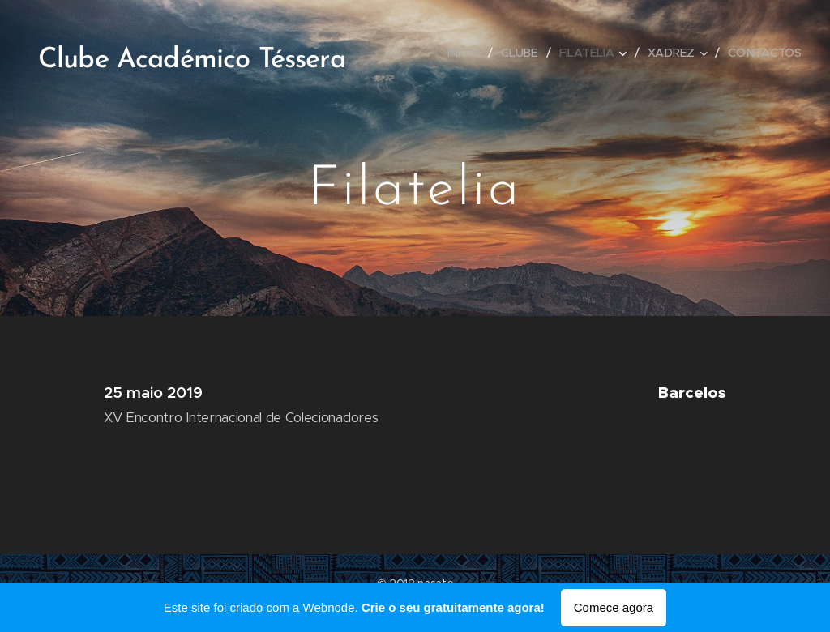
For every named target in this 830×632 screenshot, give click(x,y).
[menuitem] (467, 52)
